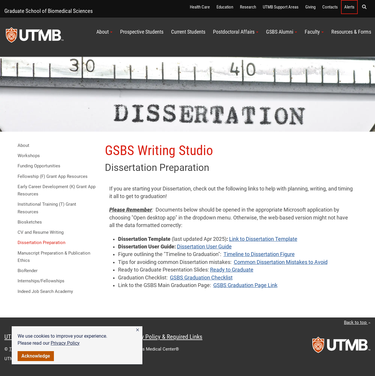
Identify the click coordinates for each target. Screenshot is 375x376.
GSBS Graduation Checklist (201, 278)
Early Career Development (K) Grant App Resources (57, 190)
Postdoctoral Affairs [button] (235, 32)
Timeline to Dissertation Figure (259, 254)
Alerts (349, 7)
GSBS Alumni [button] (281, 32)
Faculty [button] (314, 32)
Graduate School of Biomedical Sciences (48, 11)
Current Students (188, 32)
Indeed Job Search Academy (45, 291)
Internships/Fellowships (41, 281)
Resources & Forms (351, 32)
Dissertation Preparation (41, 242)
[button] (137, 330)
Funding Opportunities (39, 166)
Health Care (200, 7)
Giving (310, 7)
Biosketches (30, 222)
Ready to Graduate (231, 270)
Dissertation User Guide (204, 247)
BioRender (28, 270)
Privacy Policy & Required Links (164, 336)
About (23, 145)
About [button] (104, 32)
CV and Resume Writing (41, 232)
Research (248, 7)
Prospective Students (141, 32)
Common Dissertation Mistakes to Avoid (281, 262)
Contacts (330, 7)
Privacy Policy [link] (65, 343)
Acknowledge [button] (35, 356)
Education (225, 7)
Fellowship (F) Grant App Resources (53, 176)
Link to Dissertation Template (263, 239)
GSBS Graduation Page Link (245, 285)
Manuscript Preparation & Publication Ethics (54, 256)
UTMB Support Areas (281, 7)
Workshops (29, 155)
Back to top (357, 322)
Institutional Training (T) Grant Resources (47, 208)
